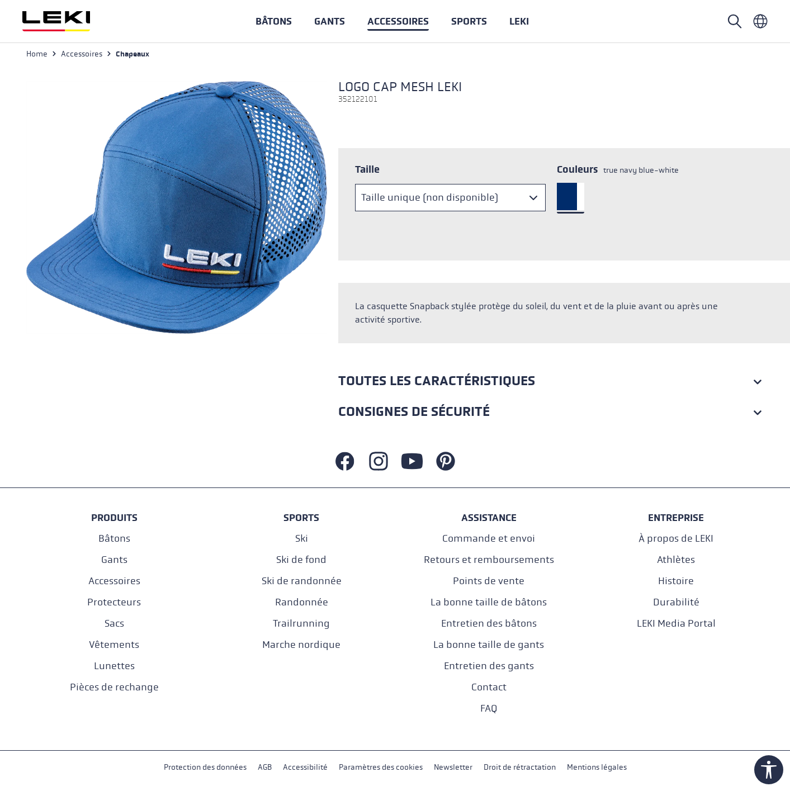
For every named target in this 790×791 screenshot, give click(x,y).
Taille (367, 169)
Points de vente (488, 581)
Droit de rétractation (520, 768)
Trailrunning (301, 623)
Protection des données (205, 768)
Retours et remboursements (489, 560)
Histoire (676, 581)
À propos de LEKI (675, 538)
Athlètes (676, 560)
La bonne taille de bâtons (489, 602)
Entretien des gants (489, 666)
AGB (265, 768)
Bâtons (114, 538)
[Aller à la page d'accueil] (68, 21)
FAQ (488, 708)
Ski (301, 538)
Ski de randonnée (302, 581)
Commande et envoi (488, 538)
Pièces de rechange (114, 687)
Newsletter (453, 768)
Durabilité (676, 602)
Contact (489, 687)
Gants (114, 560)
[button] (469, 21)
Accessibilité (305, 768)
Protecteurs (114, 602)
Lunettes (114, 666)
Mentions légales (597, 768)
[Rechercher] (734, 21)
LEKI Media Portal (676, 623)
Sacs (114, 623)
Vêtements (114, 645)
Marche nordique (301, 645)
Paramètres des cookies (381, 768)
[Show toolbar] (768, 769)
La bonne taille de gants (488, 645)
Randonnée (301, 602)
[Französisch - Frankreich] (760, 21)
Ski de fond (301, 560)
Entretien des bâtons (489, 623)
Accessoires (114, 581)
